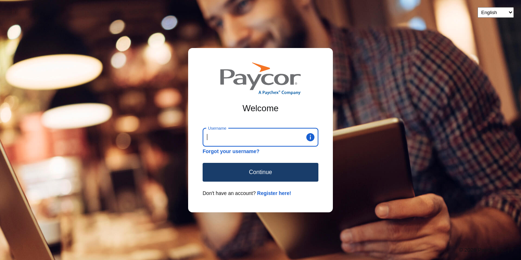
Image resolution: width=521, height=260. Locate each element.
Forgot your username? (231, 151)
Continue (260, 172)
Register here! (274, 193)
